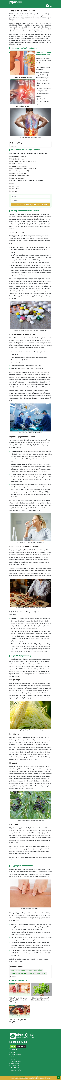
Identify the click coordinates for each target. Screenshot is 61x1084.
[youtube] (18, 1042)
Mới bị (13, 184)
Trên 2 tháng (15, 186)
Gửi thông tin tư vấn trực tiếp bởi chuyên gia (30, 205)
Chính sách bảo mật (16, 1054)
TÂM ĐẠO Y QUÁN (16, 1070)
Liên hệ (13, 1059)
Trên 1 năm (14, 191)
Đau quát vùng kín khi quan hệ (20, 171)
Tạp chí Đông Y (15, 2)
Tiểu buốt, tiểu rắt (16, 164)
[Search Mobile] (47, 5)
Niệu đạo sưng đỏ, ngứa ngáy (20, 176)
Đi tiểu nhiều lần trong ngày (19, 166)
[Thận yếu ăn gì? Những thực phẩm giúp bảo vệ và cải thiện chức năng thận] (19, 989)
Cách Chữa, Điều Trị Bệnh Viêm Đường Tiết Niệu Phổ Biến (26, 970)
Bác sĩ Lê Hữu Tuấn (16, 1061)
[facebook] (10, 1042)
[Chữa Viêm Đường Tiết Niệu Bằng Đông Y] (19, 1011)
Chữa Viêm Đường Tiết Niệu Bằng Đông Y (18, 1021)
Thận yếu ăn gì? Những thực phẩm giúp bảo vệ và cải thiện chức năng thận (18, 1000)
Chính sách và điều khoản (17, 1057)
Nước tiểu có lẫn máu (17, 159)
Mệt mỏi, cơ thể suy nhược (19, 173)
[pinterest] (25, 1042)
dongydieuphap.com (20, 1077)
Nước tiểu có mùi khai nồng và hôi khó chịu (23, 161)
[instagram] (14, 1042)
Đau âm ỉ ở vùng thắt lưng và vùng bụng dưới (24, 168)
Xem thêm (13, 146)
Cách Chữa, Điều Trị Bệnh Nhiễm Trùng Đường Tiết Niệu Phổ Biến (29, 973)
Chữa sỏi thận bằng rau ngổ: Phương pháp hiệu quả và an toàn (40, 1000)
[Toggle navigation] (51, 5)
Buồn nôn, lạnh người (17, 178)
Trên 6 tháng (15, 189)
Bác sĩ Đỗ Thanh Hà (16, 1065)
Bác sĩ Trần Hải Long (16, 1068)
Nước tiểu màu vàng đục (18, 156)
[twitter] (22, 1042)
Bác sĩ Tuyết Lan (15, 1063)
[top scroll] (58, 1077)
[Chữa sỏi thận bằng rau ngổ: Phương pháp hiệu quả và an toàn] (41, 989)
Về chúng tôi (14, 1052)
